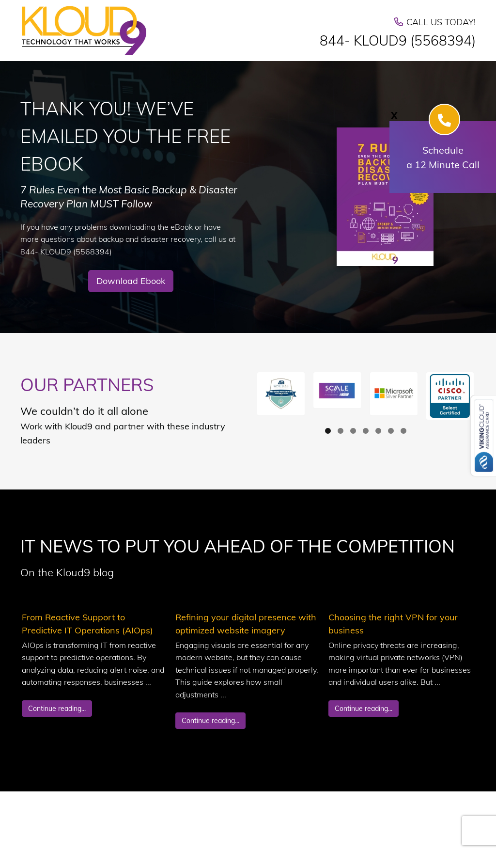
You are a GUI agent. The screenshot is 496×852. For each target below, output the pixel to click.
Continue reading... (57, 708)
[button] (281, 394)
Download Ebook (130, 280)
